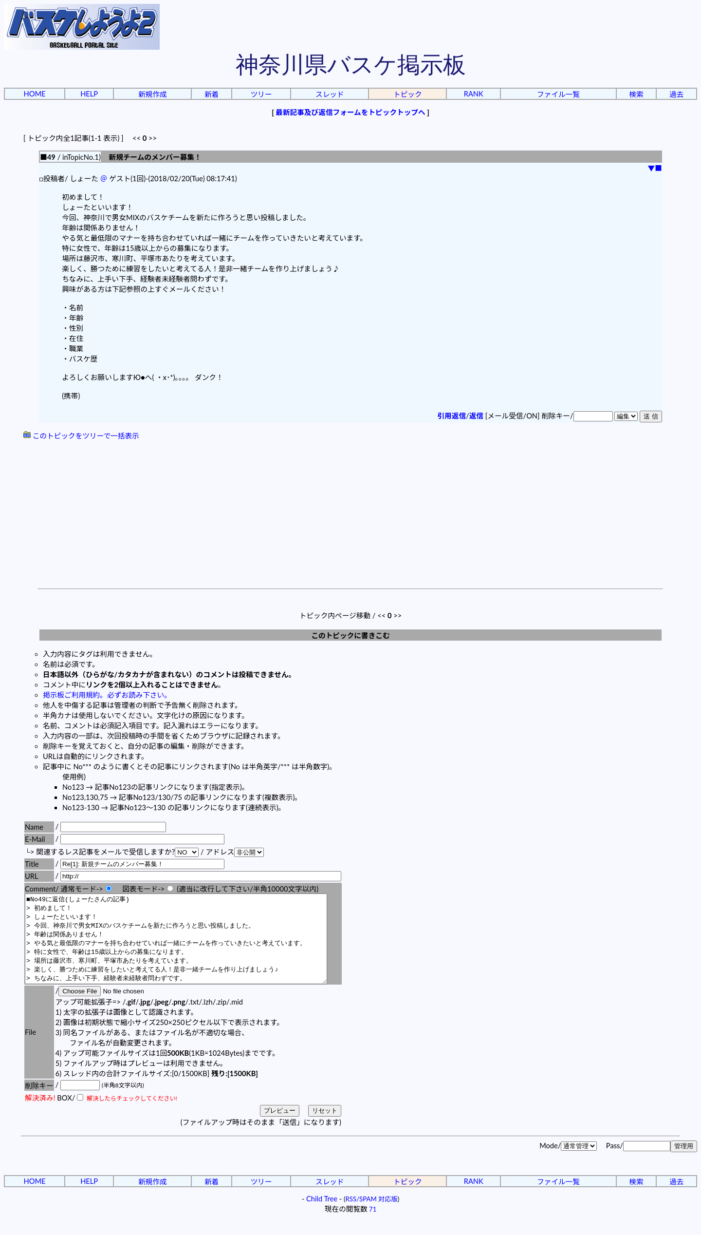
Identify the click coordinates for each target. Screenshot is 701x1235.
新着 (211, 94)
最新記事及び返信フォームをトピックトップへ (350, 112)
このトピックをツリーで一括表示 (81, 436)
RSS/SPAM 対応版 (372, 1216)
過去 (676, 94)
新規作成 (152, 94)
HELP (89, 94)
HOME (35, 94)
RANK (473, 94)
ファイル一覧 (558, 94)
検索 (636, 94)
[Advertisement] (350, 515)
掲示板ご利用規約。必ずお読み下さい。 (107, 695)
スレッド (329, 94)
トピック (407, 94)
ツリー (261, 94)
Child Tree (321, 1216)
